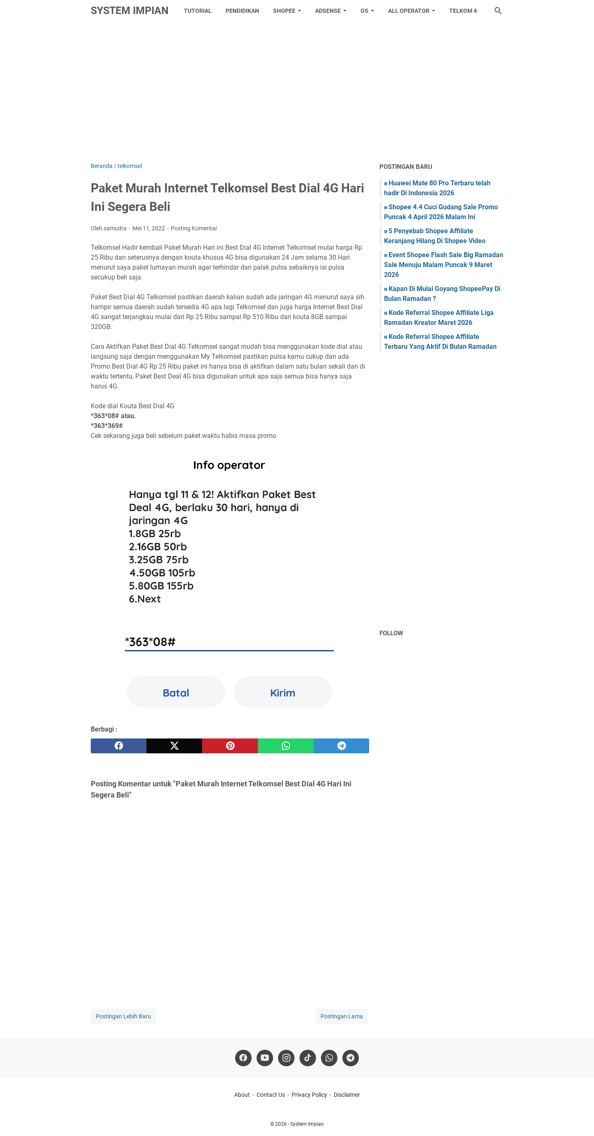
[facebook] (118, 745)
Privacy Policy (309, 1094)
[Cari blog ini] (498, 11)
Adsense (328, 10)
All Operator (408, 10)
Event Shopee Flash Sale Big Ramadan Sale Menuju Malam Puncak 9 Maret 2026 (443, 265)
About (242, 1094)
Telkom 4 (463, 10)
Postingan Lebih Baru (123, 1016)
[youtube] (265, 1058)
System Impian (130, 11)
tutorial (198, 10)
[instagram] (286, 1058)
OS (364, 10)
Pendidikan (242, 10)
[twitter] (174, 745)
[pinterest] (230, 745)
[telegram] (341, 745)
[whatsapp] (286, 745)
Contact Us (271, 1094)
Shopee (284, 10)
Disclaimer (347, 1094)
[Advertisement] (297, 91)
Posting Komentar (194, 228)
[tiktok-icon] (307, 1058)
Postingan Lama (342, 1016)
